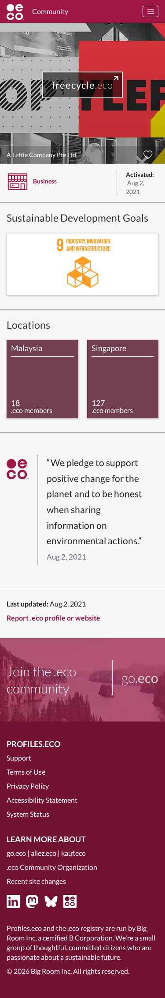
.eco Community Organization (52, 867)
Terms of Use (26, 772)
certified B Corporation (78, 937)
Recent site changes (36, 881)
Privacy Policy (28, 786)
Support (19, 758)
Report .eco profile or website (53, 618)
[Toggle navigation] (150, 11)
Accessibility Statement (42, 800)
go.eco (16, 853)
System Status (28, 814)
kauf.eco (73, 853)
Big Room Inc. (51, 971)
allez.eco (43, 853)
